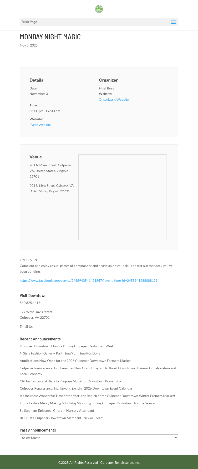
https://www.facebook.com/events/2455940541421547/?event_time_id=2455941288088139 (88, 280)
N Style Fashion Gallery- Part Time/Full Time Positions (60, 353)
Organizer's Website (114, 99)
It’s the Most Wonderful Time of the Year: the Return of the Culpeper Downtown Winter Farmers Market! (97, 396)
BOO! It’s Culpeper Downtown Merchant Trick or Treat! (61, 418)
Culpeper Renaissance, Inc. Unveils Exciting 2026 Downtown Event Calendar (76, 388)
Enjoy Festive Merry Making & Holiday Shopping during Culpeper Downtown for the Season (87, 403)
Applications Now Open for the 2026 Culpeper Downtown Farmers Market (75, 361)
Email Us (26, 326)
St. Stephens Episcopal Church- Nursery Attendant (57, 410)
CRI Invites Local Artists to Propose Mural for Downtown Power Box (70, 381)
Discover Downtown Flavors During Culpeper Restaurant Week (67, 346)
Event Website (40, 125)
